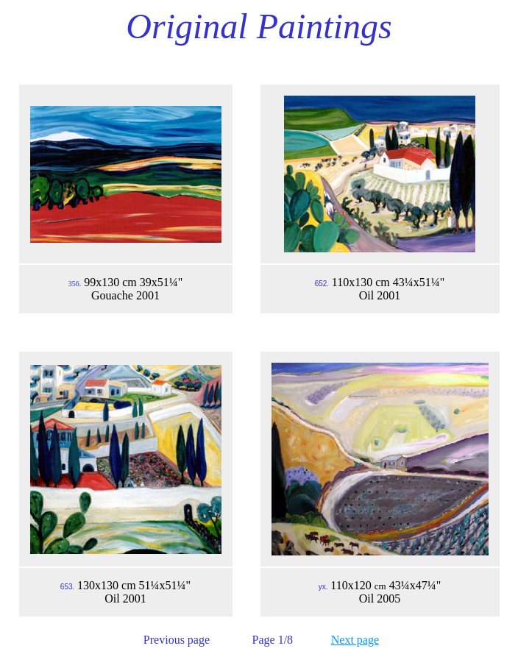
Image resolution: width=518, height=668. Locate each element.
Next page (355, 639)
